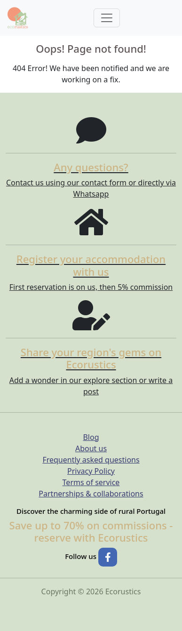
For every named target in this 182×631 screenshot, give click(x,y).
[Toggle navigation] (107, 17)
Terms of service (91, 482)
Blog (91, 437)
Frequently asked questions (90, 460)
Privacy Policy (91, 471)
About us (91, 448)
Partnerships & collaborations (91, 493)
